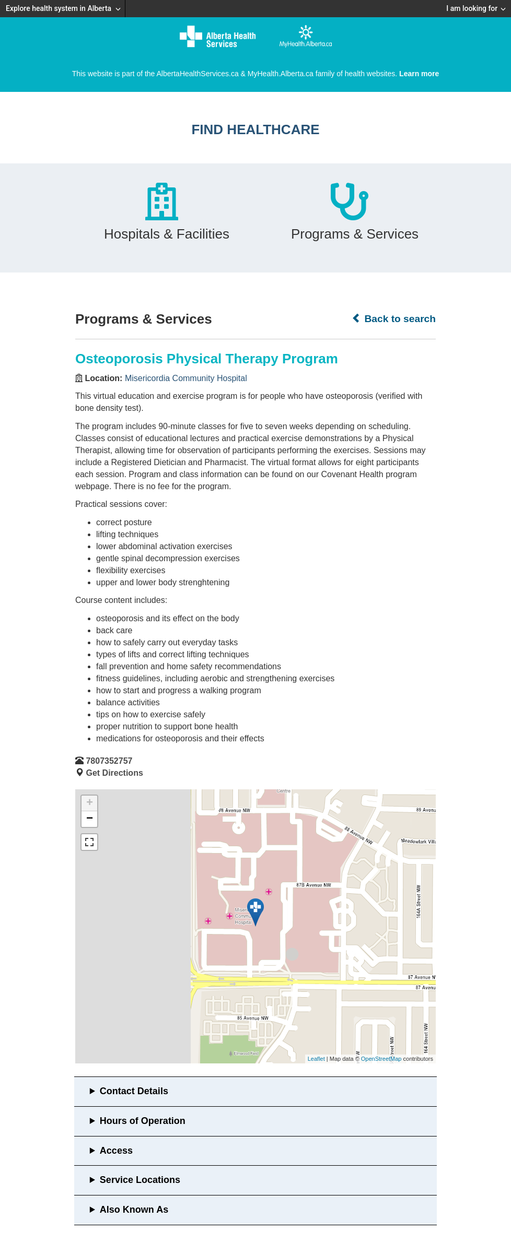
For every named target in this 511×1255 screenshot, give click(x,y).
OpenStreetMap (381, 1059)
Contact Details (134, 1091)
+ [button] (89, 803)
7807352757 (109, 760)
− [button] (89, 819)
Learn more (419, 73)
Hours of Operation (142, 1121)
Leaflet (316, 1059)
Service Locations (140, 1180)
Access (116, 1150)
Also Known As (134, 1209)
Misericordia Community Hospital (186, 378)
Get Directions (114, 772)
